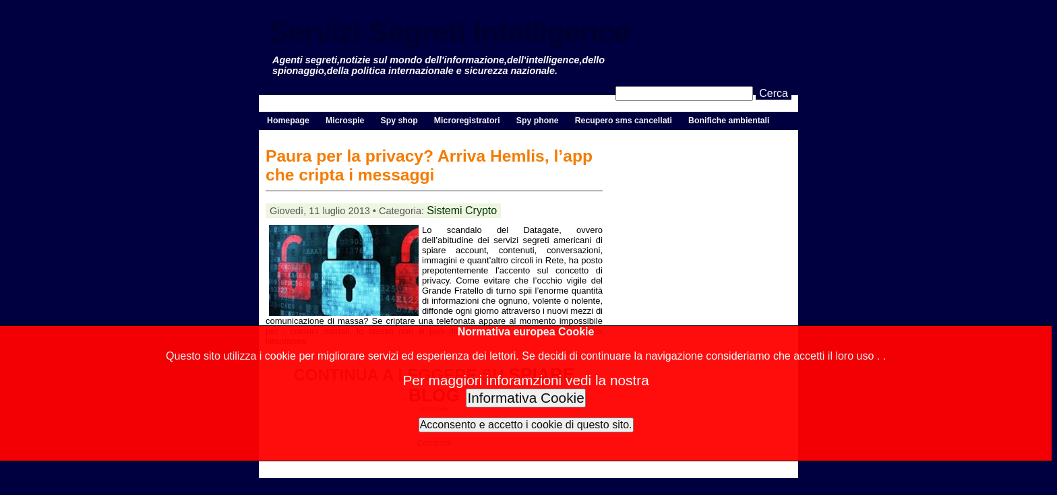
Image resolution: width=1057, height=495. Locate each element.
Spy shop (398, 120)
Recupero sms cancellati (623, 120)
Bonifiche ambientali (728, 120)
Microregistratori (467, 120)
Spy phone (537, 120)
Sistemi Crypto (462, 210)
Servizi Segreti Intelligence (449, 31)
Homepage (288, 120)
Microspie (345, 120)
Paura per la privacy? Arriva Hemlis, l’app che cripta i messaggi (429, 165)
